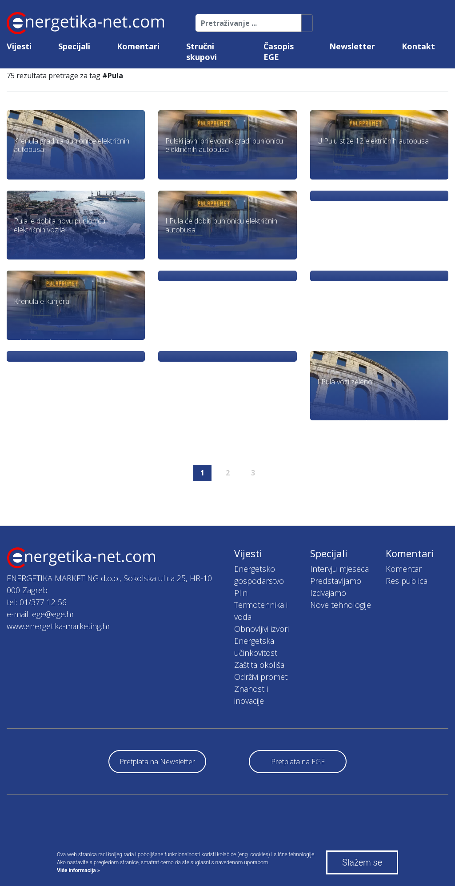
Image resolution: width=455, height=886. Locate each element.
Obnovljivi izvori (261, 628)
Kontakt (418, 46)
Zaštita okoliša (259, 664)
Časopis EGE (278, 51)
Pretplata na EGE (298, 761)
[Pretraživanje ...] (249, 23)
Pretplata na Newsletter (157, 761)
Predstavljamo (335, 580)
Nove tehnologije (340, 604)
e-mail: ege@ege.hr (40, 614)
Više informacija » (78, 870)
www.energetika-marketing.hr (58, 626)
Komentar (404, 568)
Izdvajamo (328, 592)
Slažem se (362, 862)
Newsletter (352, 46)
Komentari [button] (138, 46)
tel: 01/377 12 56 (37, 602)
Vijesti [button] (19, 46)
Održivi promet (260, 676)
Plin (240, 592)
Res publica (406, 580)
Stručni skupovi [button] (201, 51)
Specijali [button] (74, 46)
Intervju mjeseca (339, 568)
